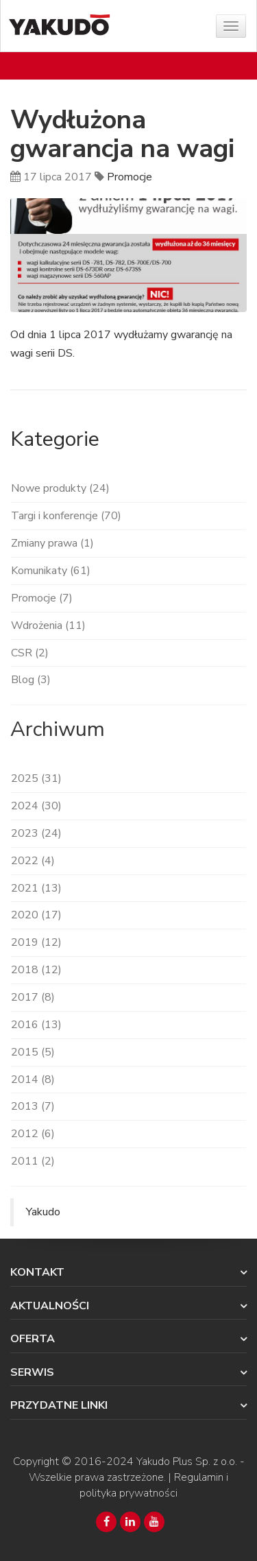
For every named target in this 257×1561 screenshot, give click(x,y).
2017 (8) (33, 997)
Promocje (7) (42, 598)
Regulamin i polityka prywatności (153, 1485)
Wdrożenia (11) (48, 625)
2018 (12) (36, 969)
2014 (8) (33, 1079)
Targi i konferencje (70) (66, 515)
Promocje (129, 176)
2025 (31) (36, 778)
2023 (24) (36, 833)
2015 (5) (33, 1052)
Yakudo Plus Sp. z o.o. (186, 1461)
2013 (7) (33, 1106)
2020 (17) (36, 914)
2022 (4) (33, 860)
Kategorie (54, 439)
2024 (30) (36, 805)
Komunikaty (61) (50, 570)
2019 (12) (36, 942)
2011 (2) (33, 1161)
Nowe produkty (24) (60, 488)
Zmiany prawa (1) (52, 543)
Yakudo (43, 1211)
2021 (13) (36, 888)
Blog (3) (31, 679)
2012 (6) (33, 1133)
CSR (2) (30, 652)
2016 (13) (36, 1024)
